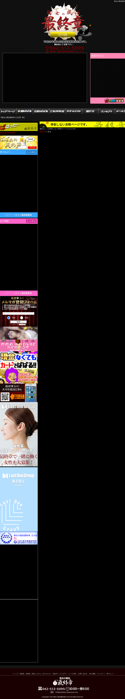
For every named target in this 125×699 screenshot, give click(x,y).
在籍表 (22, 673)
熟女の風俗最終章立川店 (61, 697)
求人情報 (92, 673)
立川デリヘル (10, 215)
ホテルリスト (47, 673)
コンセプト (63, 673)
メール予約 (72, 673)
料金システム (36, 673)
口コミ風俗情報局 (23, 215)
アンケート (101, 673)
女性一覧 (43, 132)
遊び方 (55, 673)
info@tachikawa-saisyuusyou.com (66, 692)
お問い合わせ (82, 673)
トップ (16, 673)
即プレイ (110, 673)
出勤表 (28, 673)
